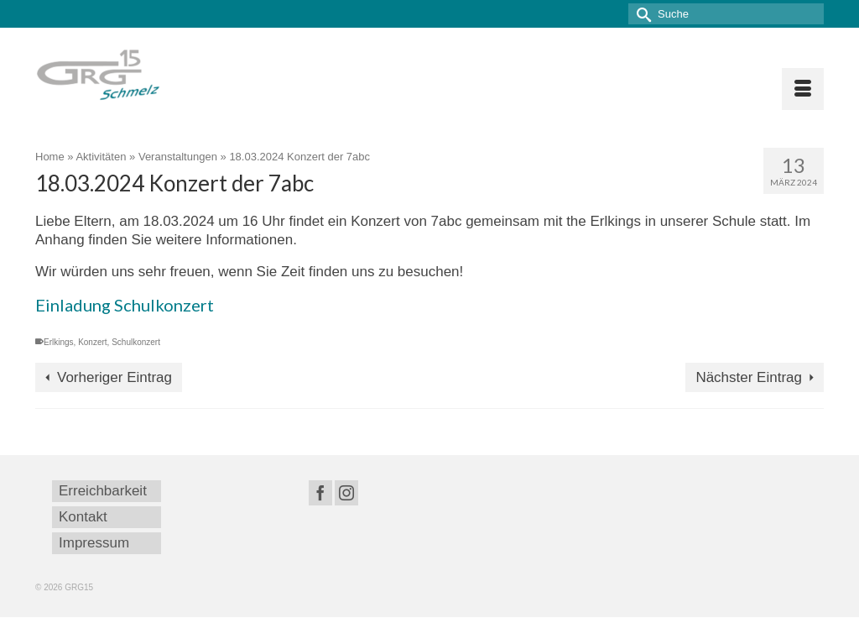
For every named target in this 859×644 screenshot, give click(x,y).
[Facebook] (320, 493)
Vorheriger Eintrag (114, 377)
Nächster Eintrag (748, 377)
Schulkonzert (136, 342)
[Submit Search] (640, 13)
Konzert (92, 342)
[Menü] (803, 89)
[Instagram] (346, 493)
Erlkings (59, 342)
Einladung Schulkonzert (124, 305)
